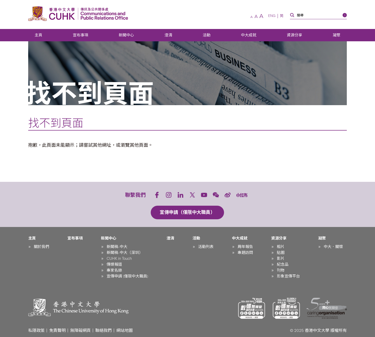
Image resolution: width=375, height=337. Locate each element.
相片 (281, 246)
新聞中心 (126, 35)
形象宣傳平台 (288, 276)
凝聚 (336, 35)
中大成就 (248, 35)
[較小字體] (251, 17)
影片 (281, 258)
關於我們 (41, 246)
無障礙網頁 (80, 330)
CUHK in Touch (119, 258)
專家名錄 (114, 270)
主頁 (38, 35)
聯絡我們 (103, 330)
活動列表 (206, 246)
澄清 (168, 35)
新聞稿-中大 (117, 246)
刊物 (281, 270)
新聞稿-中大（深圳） (125, 252)
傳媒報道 (114, 264)
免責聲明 (57, 330)
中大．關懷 (333, 246)
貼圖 (281, 252)
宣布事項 (80, 35)
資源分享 (294, 35)
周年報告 (245, 246)
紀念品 (282, 264)
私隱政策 (36, 330)
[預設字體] (256, 16)
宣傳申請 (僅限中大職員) (127, 276)
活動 (206, 35)
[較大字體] (261, 16)
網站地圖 (124, 330)
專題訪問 (245, 252)
